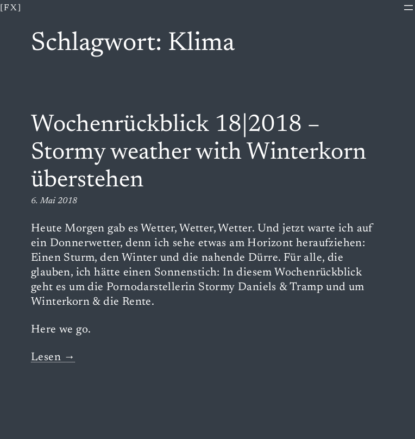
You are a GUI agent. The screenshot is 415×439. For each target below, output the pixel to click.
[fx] (11, 8)
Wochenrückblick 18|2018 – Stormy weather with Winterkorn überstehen (198, 153)
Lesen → (53, 357)
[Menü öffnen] (408, 7)
